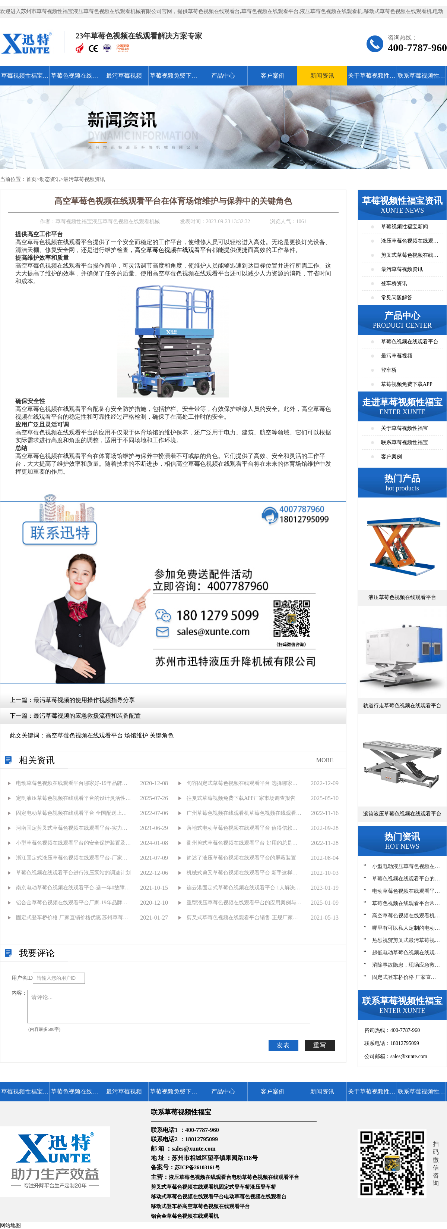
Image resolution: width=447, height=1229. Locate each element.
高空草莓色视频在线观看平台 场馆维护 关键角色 (109, 735)
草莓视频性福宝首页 (25, 78)
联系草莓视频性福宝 (421, 78)
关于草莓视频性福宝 (372, 78)
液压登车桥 (263, 1187)
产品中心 (223, 75)
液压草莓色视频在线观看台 (200, 1177)
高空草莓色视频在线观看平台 (173, 250)
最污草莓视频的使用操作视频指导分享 (84, 700)
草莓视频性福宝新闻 (404, 227)
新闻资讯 (322, 75)
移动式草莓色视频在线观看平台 (187, 1197)
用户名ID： (22, 978)
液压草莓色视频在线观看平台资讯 (409, 243)
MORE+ (326, 760)
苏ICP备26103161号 (197, 1167)
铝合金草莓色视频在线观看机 (185, 1216)
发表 (283, 1045)
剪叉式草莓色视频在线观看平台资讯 (409, 257)
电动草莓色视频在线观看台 (255, 1197)
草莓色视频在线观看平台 (74, 78)
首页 (31, 179)
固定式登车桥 (234, 1187)
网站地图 (10, 1225)
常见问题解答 (396, 297)
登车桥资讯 (394, 283)
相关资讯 (37, 760)
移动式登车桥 (166, 1206)
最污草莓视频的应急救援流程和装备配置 (87, 715)
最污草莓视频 (124, 75)
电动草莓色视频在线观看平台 (265, 1177)
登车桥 (389, 370)
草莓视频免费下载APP (173, 78)
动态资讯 (49, 179)
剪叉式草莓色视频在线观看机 (185, 1187)
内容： (19, 993)
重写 (320, 1045)
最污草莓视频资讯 (84, 179)
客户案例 (273, 75)
